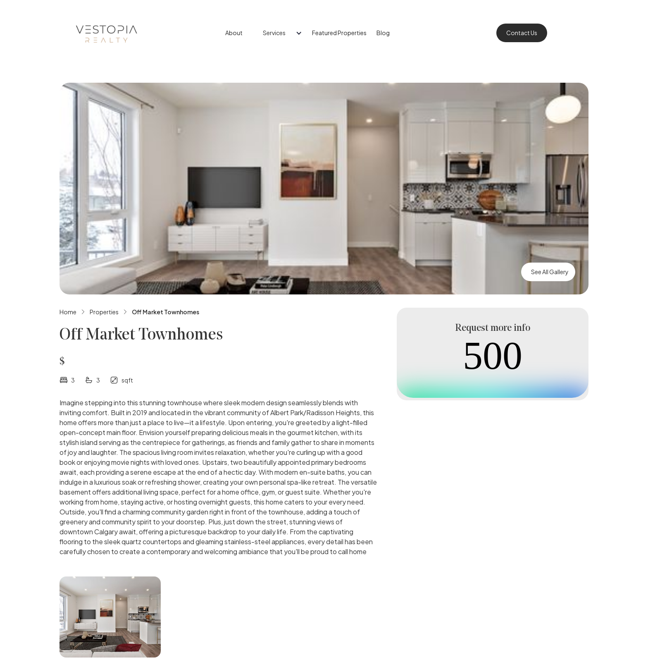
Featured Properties (339, 32)
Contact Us (521, 32)
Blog (383, 32)
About (234, 32)
